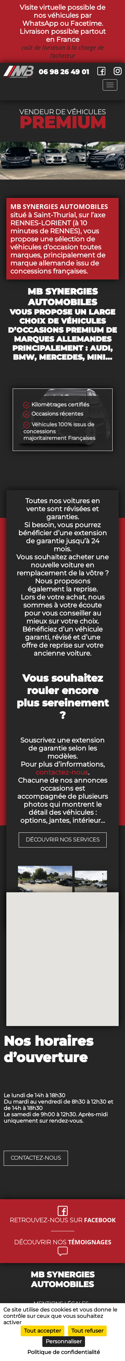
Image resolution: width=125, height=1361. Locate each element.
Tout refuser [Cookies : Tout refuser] (87, 1331)
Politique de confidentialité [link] (63, 1352)
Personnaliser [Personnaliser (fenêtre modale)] (64, 1341)
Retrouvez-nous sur (63, 1220)
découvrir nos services (63, 839)
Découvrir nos (62, 1242)
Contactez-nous (36, 1158)
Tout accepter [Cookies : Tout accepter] (42, 1331)
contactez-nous (62, 772)
